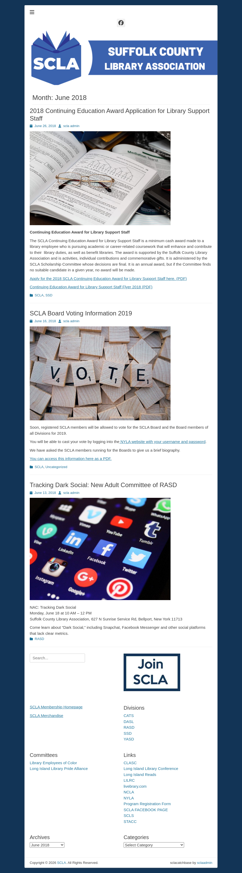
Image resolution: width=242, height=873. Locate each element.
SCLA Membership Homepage (56, 707)
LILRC (129, 780)
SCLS (129, 815)
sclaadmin (204, 863)
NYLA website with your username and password (162, 441)
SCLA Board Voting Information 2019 (81, 313)
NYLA (129, 798)
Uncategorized (56, 467)
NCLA (129, 792)
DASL (129, 721)
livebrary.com (135, 786)
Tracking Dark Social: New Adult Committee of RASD (103, 484)
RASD (39, 639)
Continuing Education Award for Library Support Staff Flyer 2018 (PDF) (91, 287)
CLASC (130, 763)
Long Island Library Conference (151, 768)
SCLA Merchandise (46, 715)
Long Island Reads (140, 774)
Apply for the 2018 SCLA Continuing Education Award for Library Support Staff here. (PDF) (108, 278)
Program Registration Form (147, 804)
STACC (130, 821)
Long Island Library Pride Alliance (59, 768)
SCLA (39, 295)
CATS (129, 715)
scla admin (71, 126)
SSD (48, 295)
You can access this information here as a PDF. (71, 458)
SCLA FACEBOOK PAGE (146, 810)
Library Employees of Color (53, 763)
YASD (129, 739)
